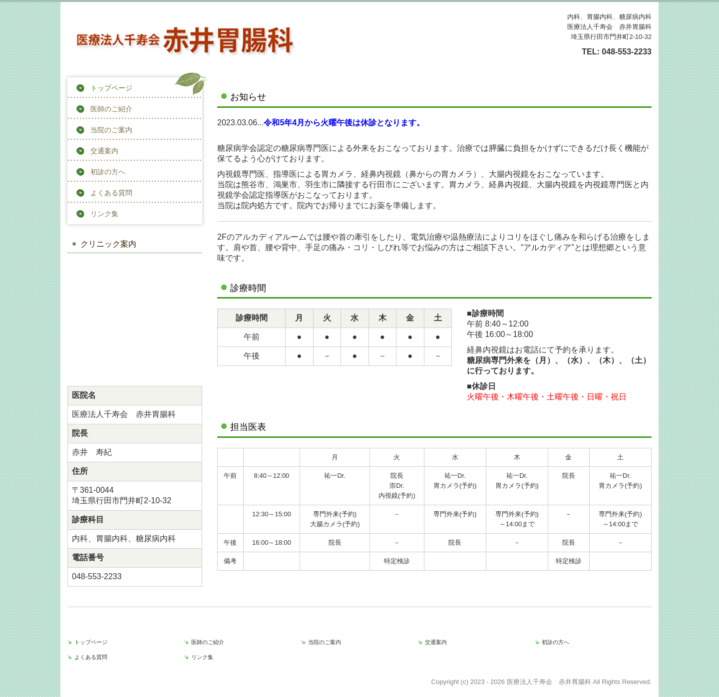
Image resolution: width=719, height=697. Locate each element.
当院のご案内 (111, 130)
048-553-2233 (627, 51)
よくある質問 (111, 193)
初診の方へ (107, 172)
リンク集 (104, 214)
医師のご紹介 (111, 109)
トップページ (111, 88)
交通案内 (104, 151)
